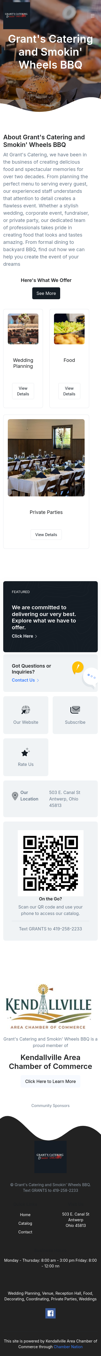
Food (69, 360)
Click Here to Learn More (50, 1081)
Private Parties (46, 512)
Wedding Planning (23, 363)
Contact (25, 1232)
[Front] (17, 15)
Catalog (25, 1223)
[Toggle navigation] (93, 16)
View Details (23, 391)
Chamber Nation (68, 1346)
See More (46, 293)
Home (25, 1214)
